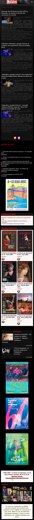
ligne (10, 35)
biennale (4, 30)
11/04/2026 (5, 342)
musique (13, 36)
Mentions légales (17, 476)
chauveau (11, 30)
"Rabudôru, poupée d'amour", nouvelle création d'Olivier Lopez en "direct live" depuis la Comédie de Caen (14, 107)
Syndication (16, 480)
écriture (13, 32)
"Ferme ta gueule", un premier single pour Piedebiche (21, 350)
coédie (3, 125)
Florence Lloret (27, 32)
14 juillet (4, 62)
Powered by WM (25, 480)
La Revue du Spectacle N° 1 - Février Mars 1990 (9, 285)
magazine (16, 35)
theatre (3, 39)
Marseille (22, 35)
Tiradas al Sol (17, 39)
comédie (4, 64)
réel (18, 36)
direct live (20, 64)
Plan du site (7, 480)
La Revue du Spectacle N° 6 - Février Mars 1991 (24, 285)
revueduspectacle (14, 38)
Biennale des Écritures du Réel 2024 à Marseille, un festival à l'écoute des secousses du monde (14, 13)
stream (3, 70)
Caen (14, 62)
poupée (8, 67)
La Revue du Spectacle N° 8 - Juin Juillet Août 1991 (24, 317)
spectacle (28, 38)
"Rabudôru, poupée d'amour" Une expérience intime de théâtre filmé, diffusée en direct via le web (16, 76)
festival (19, 32)
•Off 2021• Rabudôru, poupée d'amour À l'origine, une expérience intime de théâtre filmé (15, 45)
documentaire (5, 32)
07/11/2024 (17, 354)
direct (14, 64)
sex (19, 68)
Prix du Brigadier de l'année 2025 (13, 175)
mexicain (29, 35)
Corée (10, 64)
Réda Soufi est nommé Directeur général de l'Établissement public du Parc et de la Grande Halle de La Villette (16, 164)
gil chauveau (5, 33)
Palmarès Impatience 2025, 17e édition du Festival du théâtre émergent (14, 170)
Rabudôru (15, 67)
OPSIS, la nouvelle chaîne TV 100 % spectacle (17, 158)
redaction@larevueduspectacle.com (16, 478)
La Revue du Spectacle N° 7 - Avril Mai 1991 (9, 316)
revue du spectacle (25, 67)
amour (10, 62)
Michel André (5, 36)
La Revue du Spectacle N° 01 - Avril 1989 (9, 253)
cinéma (26, 62)
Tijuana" (9, 39)
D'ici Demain (19, 30)
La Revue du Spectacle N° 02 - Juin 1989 (24, 253)
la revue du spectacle (23, 33)
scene (23, 38)
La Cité (12, 33)
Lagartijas (4, 35)
